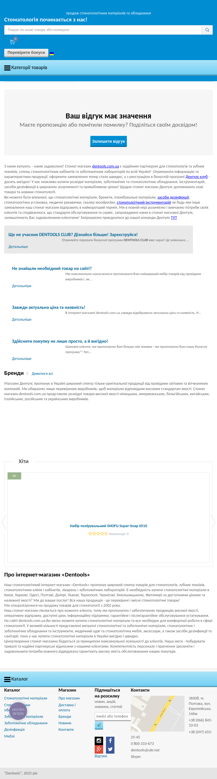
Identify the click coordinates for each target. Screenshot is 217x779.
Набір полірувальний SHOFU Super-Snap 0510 (108, 525)
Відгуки (101, 756)
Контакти (66, 729)
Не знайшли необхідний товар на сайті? (52, 268)
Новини (64, 723)
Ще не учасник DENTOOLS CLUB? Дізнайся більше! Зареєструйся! (73, 234)
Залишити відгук (108, 141)
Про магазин (69, 698)
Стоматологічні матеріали (25, 698)
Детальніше (18, 246)
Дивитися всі (42, 373)
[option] (108, 517)
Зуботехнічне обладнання (25, 723)
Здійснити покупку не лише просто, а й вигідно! (60, 341)
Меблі (9, 736)
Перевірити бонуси (26, 52)
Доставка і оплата (66, 707)
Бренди (64, 716)
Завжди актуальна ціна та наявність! (48, 307)
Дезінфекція (14, 729)
